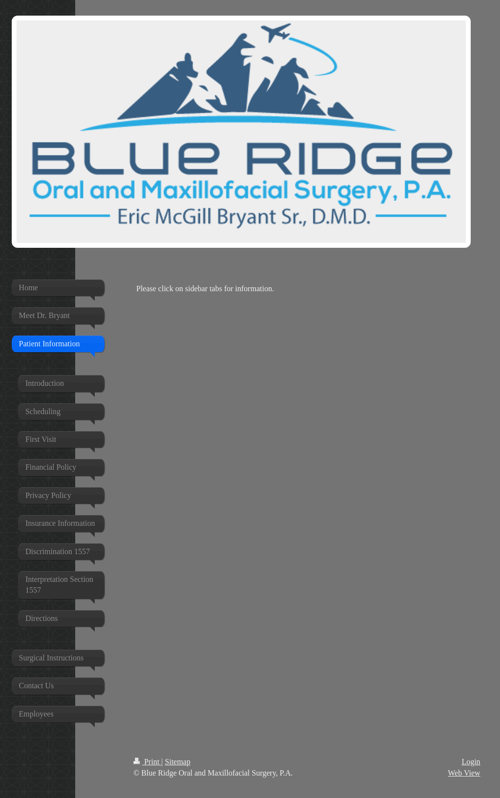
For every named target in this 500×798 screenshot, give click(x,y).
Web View (464, 773)
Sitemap (177, 762)
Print (147, 762)
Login (470, 762)
